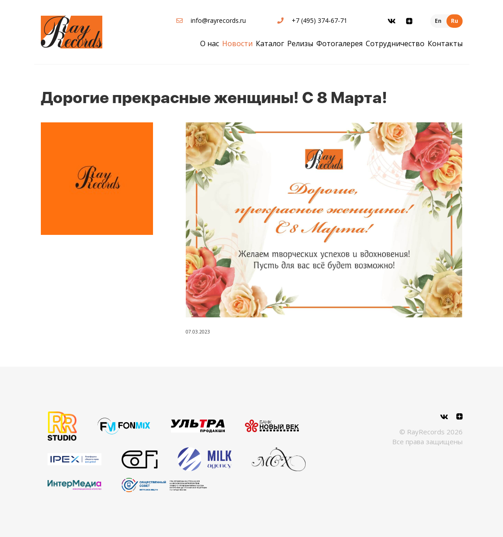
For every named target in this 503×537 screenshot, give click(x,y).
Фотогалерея (339, 43)
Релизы (300, 43)
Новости (237, 43)
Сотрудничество (395, 43)
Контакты (445, 43)
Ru (454, 21)
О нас (209, 43)
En (438, 21)
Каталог (270, 43)
